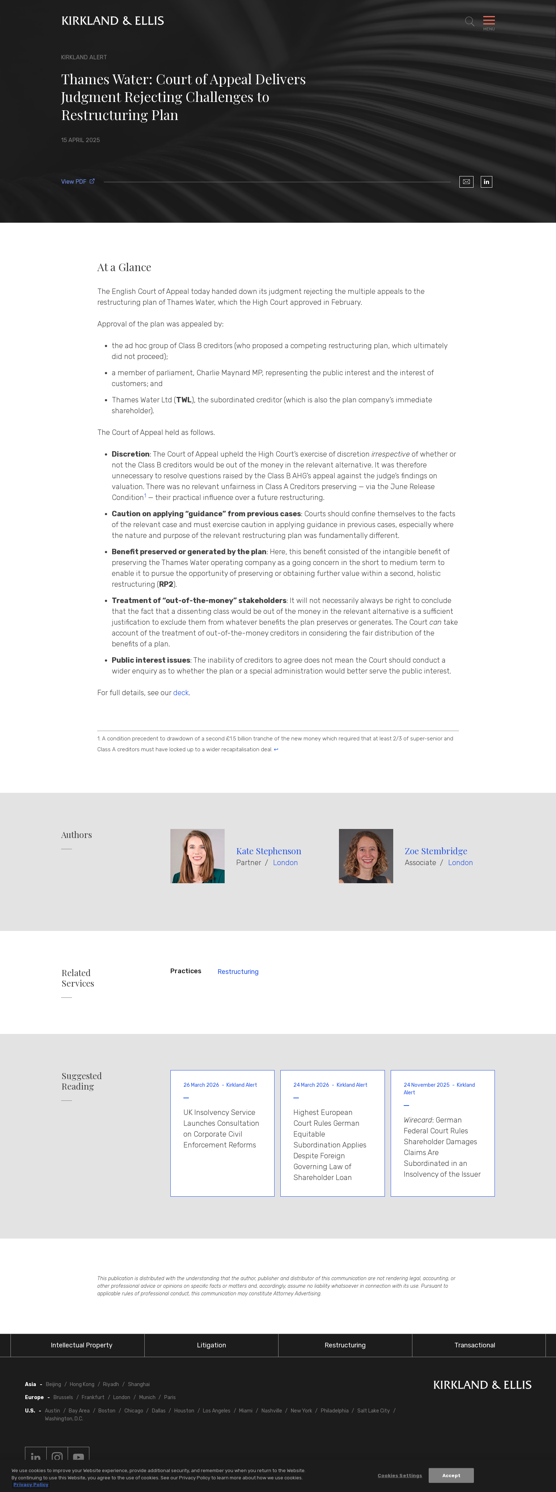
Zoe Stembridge (436, 850)
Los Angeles (216, 1411)
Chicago (133, 1411)
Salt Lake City (373, 1411)
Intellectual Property (82, 1345)
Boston (106, 1411)
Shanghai (139, 1384)
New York (301, 1411)
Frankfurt (93, 1397)
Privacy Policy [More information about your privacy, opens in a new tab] (30, 1485)
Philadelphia (335, 1411)
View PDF (78, 181)
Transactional (474, 1345)
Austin (52, 1411)
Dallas (159, 1411)
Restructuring (238, 972)
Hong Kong (82, 1384)
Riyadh (111, 1384)
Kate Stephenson (268, 850)
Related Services (77, 978)
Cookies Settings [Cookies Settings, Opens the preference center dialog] (400, 1475)
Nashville (272, 1411)
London (285, 862)
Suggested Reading (81, 1081)
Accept (451, 1475)
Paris (170, 1397)
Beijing (53, 1384)
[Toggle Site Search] (469, 21)
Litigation (211, 1345)
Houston (184, 1411)
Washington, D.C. (64, 1419)
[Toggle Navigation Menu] (489, 21)
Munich (147, 1397)
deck (181, 692)
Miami (245, 1411)
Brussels (63, 1397)
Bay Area (79, 1411)
